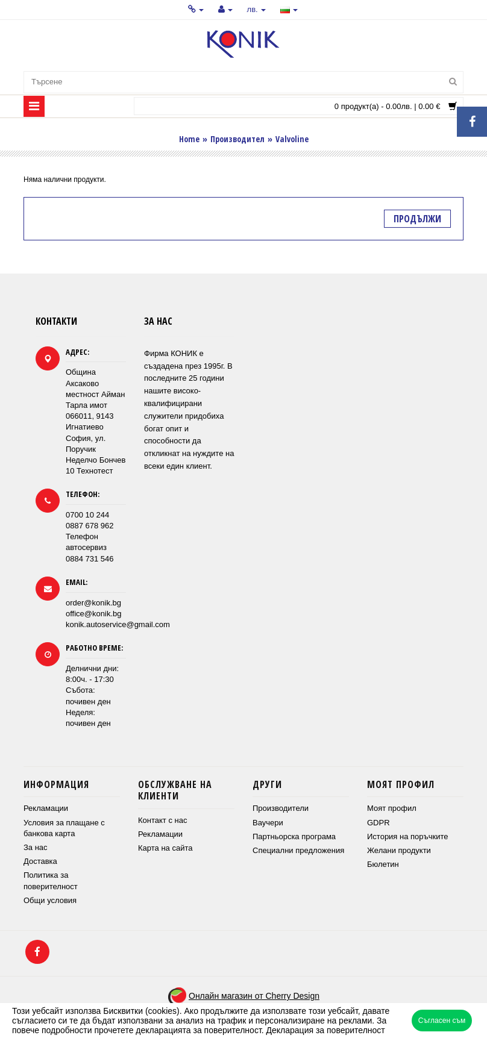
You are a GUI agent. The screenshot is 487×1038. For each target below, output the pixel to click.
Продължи (417, 218)
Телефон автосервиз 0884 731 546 (90, 547)
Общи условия (50, 900)
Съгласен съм (441, 1020)
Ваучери (268, 822)
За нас (36, 847)
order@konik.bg (93, 602)
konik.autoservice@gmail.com (118, 624)
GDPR (378, 822)
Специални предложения (298, 850)
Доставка (40, 861)
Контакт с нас (162, 820)
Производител (237, 139)
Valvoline (292, 139)
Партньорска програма (294, 836)
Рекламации (46, 808)
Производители (281, 808)
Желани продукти (399, 850)
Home (189, 139)
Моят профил (391, 808)
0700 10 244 (87, 514)
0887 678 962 (90, 525)
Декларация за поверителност (325, 1030)
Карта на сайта (165, 847)
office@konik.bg (93, 613)
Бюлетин (383, 864)
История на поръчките (407, 836)
